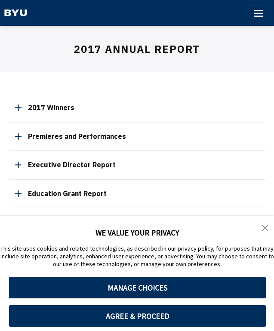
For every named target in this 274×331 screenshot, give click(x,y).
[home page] (16, 13)
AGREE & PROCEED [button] (137, 316)
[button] (265, 228)
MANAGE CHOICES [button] (137, 288)
